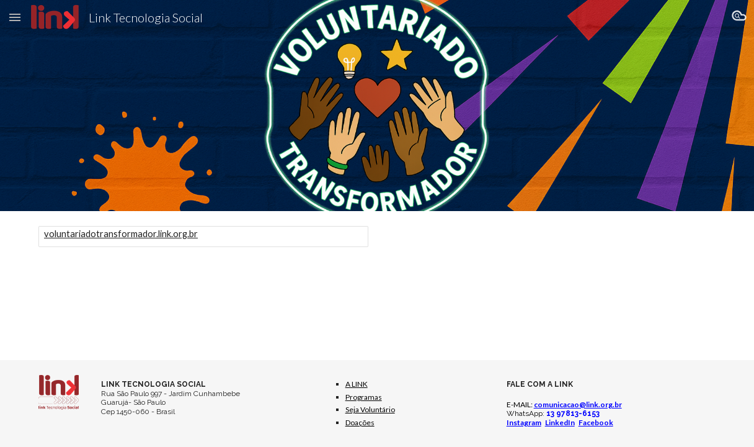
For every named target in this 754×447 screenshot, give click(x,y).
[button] (15, 17)
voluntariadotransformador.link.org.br (121, 233)
